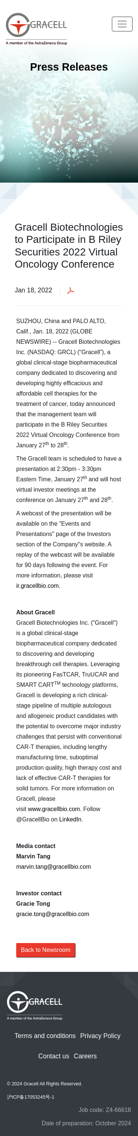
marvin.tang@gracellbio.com (53, 867)
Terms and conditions (44, 1036)
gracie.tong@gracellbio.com (52, 914)
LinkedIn (70, 819)
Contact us (53, 1056)
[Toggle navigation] (122, 24)
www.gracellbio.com (54, 809)
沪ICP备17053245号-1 (30, 1097)
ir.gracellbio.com (37, 586)
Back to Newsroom (45, 950)
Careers (85, 1056)
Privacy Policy (100, 1036)
